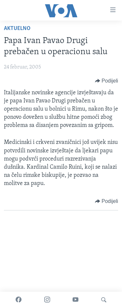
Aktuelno (17, 28)
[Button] (106, 81)
